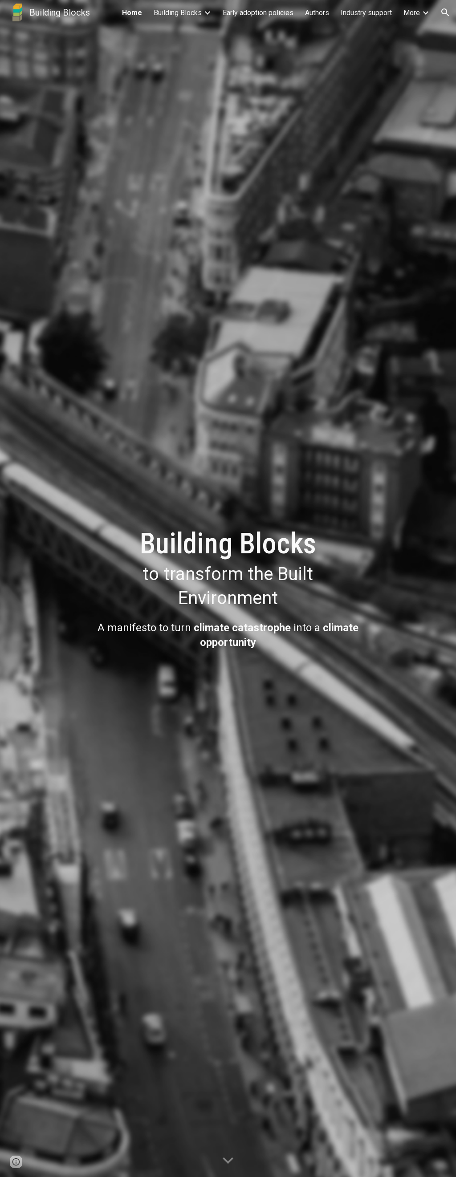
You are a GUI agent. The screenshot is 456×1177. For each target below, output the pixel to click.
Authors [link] (317, 12)
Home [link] (132, 12)
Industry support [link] (366, 12)
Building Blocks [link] (178, 12)
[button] (445, 12)
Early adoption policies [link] (258, 12)
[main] (228, 568)
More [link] (411, 12)
